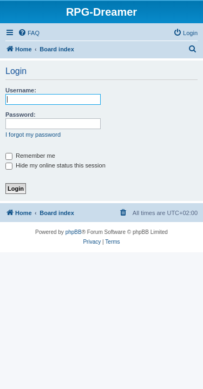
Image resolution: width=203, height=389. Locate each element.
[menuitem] (29, 32)
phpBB (74, 232)
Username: (20, 90)
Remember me (30, 155)
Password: (20, 114)
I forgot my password (33, 134)
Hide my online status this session (55, 165)
